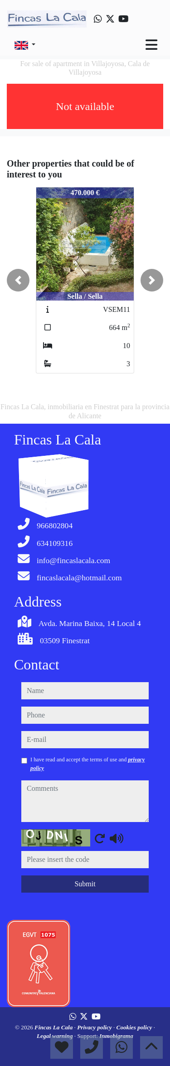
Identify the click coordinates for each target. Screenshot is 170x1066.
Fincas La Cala (54, 1027)
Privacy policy (95, 1027)
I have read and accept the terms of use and (87, 763)
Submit (84, 884)
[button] (18, 280)
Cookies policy (135, 1027)
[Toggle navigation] (151, 44)
